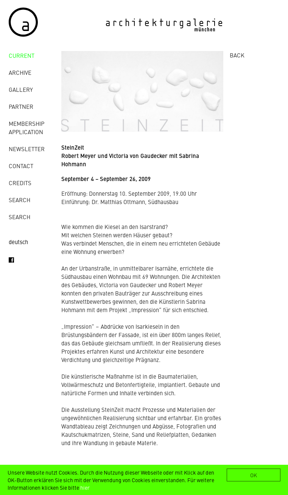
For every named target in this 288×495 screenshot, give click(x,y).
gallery (21, 89)
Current (21, 55)
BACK (237, 55)
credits (20, 183)
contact (21, 166)
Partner (21, 106)
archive (20, 72)
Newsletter (27, 149)
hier (85, 487)
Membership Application (26, 127)
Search (19, 200)
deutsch (18, 242)
